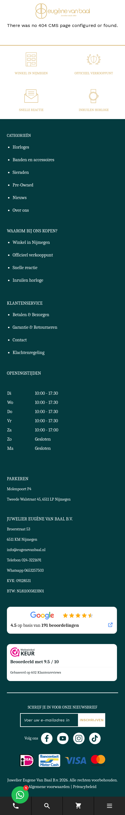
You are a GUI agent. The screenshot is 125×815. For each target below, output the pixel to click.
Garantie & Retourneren (35, 327)
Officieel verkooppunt (94, 73)
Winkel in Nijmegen (31, 73)
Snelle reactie (31, 110)
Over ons (21, 210)
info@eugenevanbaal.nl (26, 549)
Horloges (21, 147)
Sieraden (21, 172)
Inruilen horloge (94, 110)
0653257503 (34, 570)
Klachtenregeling (28, 352)
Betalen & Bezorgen (31, 314)
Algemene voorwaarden (49, 786)
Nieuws (20, 197)
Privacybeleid (84, 786)
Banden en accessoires (33, 159)
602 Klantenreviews (46, 672)
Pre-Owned (23, 185)
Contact (20, 340)
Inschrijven (91, 720)
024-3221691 (31, 560)
